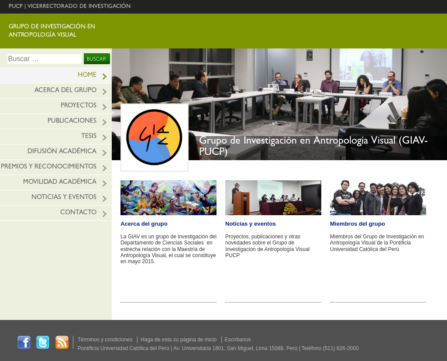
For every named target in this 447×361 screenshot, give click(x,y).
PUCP (16, 7)
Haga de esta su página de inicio (179, 340)
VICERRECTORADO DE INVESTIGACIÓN (79, 7)
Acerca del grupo (65, 91)
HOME (87, 75)
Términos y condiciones (105, 340)
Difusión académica (62, 152)
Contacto (78, 213)
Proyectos (78, 106)
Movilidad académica (59, 182)
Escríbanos (238, 340)
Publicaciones (72, 121)
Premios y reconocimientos (48, 167)
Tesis (88, 137)
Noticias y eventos (63, 198)
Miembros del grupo (357, 223)
